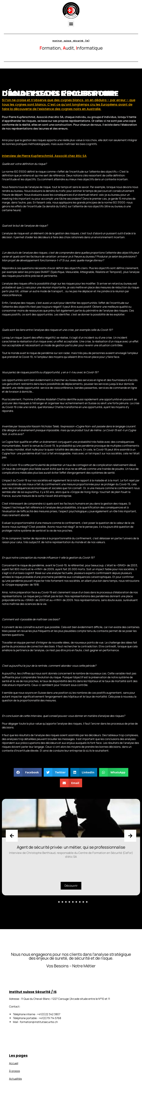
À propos (14, 1071)
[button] (71, 24)
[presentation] (12, 836)
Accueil (13, 1063)
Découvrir (71, 886)
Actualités (15, 1078)
